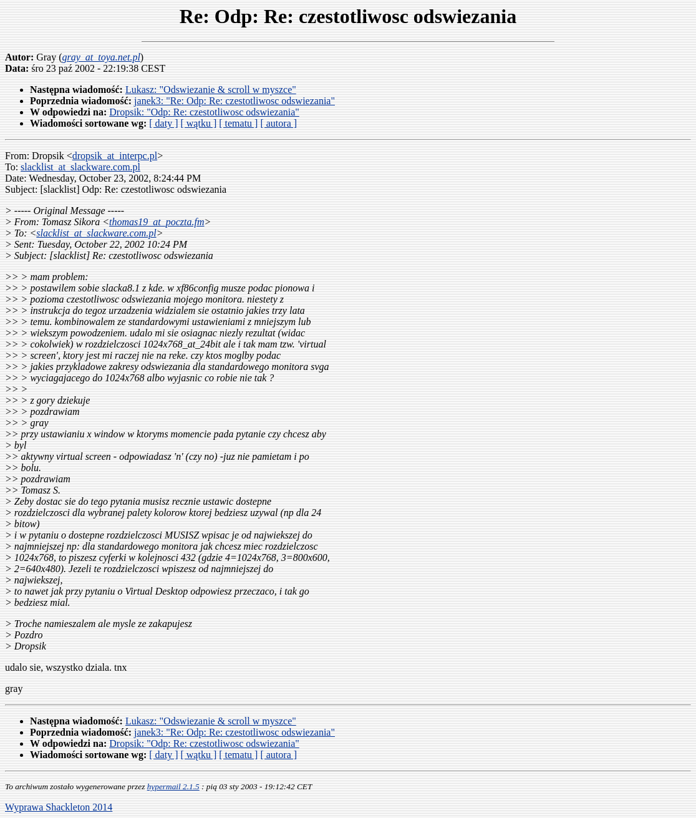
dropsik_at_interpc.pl (114, 155)
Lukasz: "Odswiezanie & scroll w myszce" (210, 89)
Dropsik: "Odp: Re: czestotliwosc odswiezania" (204, 112)
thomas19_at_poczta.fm (156, 222)
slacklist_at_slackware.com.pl (80, 167)
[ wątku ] (198, 123)
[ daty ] (163, 123)
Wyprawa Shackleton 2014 (58, 807)
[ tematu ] (238, 123)
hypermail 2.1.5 (173, 786)
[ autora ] (278, 123)
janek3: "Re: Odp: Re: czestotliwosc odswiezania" (234, 100)
